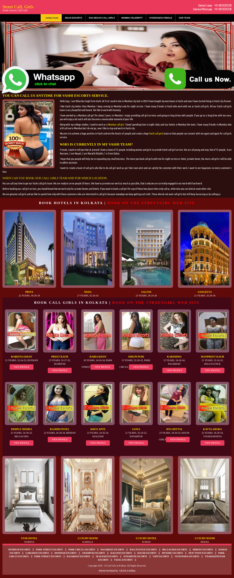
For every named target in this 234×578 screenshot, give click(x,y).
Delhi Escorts (73, 18)
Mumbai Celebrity (132, 18)
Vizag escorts (123, 560)
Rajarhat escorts (112, 549)
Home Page (52, 18)
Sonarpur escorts (135, 556)
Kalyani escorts (121, 553)
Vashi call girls (156, 133)
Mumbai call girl (116, 124)
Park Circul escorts (81, 549)
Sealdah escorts (107, 556)
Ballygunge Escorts (143, 549)
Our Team (184, 18)
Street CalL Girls (17, 7)
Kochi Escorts (146, 553)
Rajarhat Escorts (78, 556)
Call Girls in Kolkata (127, 570)
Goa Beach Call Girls (102, 18)
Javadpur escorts (93, 553)
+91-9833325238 (223, 5)
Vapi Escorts (161, 556)
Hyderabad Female (160, 18)
